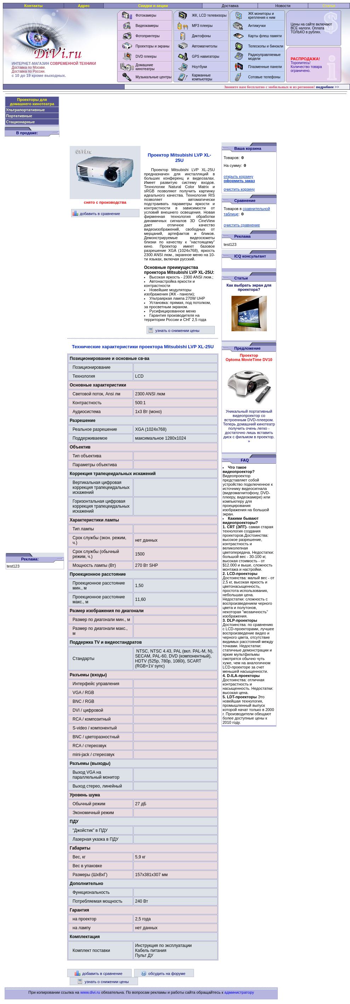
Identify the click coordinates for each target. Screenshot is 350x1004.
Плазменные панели (265, 67)
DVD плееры (146, 56)
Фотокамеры (146, 15)
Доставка (230, 6)
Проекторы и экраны (153, 46)
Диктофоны (201, 36)
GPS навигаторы (205, 56)
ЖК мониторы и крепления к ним (261, 15)
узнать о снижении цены (173, 330)
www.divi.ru (90, 992)
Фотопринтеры (148, 36)
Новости (283, 6)
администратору (239, 992)
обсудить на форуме (163, 973)
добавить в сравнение (96, 213)
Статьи (329, 6)
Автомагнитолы (204, 46)
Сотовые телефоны (264, 77)
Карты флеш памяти (265, 36)
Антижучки (256, 26)
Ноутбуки (199, 67)
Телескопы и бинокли (265, 46)
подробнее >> (327, 87)
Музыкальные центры (154, 77)
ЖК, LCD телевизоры (209, 15)
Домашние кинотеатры (145, 67)
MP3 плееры (202, 26)
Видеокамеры (147, 26)
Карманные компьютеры (202, 77)
